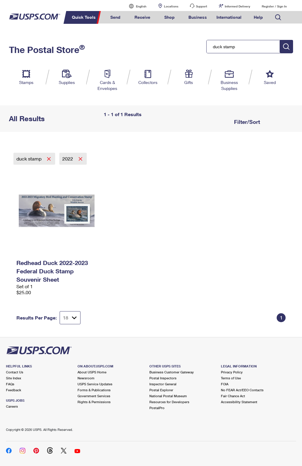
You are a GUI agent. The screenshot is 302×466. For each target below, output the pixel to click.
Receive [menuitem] (142, 17)
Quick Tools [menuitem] (84, 17)
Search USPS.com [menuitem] (278, 17)
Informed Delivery (237, 6)
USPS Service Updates (95, 384)
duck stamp (29, 158)
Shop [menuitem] (169, 17)
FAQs (10, 384)
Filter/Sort (246, 122)
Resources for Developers (169, 402)
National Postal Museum (168, 396)
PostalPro (157, 408)
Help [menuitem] (258, 17)
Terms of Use (231, 378)
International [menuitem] (228, 17)
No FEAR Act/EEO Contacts (242, 390)
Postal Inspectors (162, 378)
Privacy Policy (232, 372)
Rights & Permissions (94, 402)
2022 (68, 158)
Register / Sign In (274, 6)
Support (201, 6)
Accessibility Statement (239, 402)
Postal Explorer (161, 390)
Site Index (13, 378)
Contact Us (14, 372)
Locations (171, 6)
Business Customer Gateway (171, 372)
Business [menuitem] (197, 17)
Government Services (94, 396)
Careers (12, 406)
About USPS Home (92, 372)
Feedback (13, 390)
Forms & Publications (94, 390)
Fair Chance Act (233, 396)
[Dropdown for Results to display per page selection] (70, 317)
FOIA (224, 384)
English (135, 6)
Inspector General (162, 384)
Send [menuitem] (115, 17)
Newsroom (86, 378)
